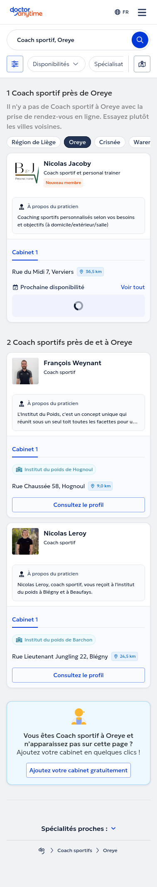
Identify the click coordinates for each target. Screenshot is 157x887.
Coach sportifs (74, 850)
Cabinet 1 (25, 252)
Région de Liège (34, 142)
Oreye (77, 142)
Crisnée (109, 142)
